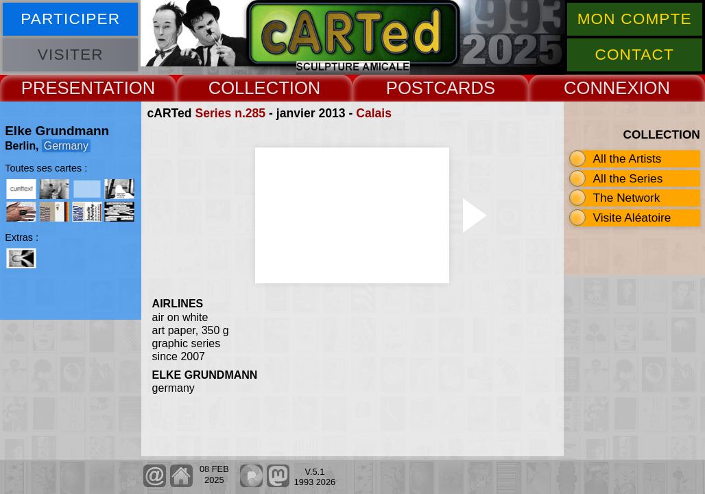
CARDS (465, 87)
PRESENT (62, 87)
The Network (626, 197)
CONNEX (601, 87)
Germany (66, 146)
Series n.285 (230, 113)
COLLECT (248, 87)
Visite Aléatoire (632, 217)
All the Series (628, 178)
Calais (374, 113)
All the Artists (627, 158)
